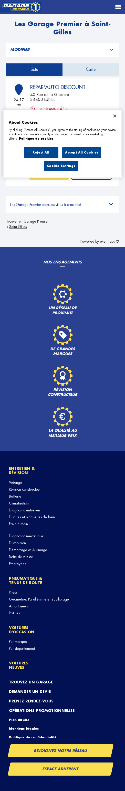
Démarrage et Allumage (28, 550)
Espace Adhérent (60, 769)
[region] (62, 144)
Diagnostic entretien (24, 510)
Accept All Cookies (81, 152)
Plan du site (19, 719)
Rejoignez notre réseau (61, 750)
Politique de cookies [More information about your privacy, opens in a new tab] (36, 138)
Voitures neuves (18, 665)
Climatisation (19, 503)
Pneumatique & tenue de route (25, 581)
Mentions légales (24, 728)
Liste (34, 70)
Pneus (13, 592)
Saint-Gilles (18, 226)
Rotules (14, 613)
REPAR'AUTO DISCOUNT (58, 87)
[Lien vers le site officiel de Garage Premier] (21, 7)
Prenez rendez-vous (31, 701)
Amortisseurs (18, 606)
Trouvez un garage (31, 682)
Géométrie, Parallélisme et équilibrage (39, 599)
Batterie (15, 496)
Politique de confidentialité (33, 737)
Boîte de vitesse (21, 557)
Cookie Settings (61, 165)
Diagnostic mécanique (26, 536)
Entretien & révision (22, 471)
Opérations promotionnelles (42, 710)
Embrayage (18, 564)
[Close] (114, 116)
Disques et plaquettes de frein (32, 517)
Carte (91, 70)
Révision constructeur (25, 489)
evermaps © (109, 241)
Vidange (15, 482)
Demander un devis (30, 691)
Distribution (17, 543)
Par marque (18, 641)
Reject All (41, 152)
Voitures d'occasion (21, 630)
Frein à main (18, 524)
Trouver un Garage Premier (27, 221)
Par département (22, 648)
